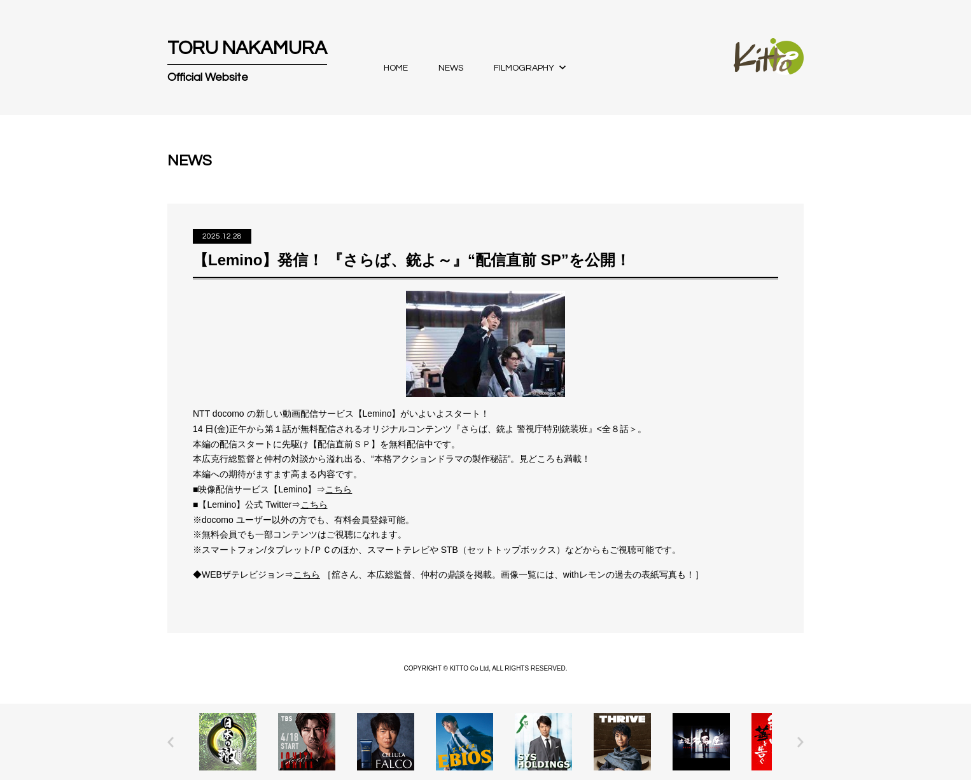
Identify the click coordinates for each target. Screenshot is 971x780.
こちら (338, 489)
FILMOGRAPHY (524, 68)
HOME (396, 68)
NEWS (450, 68)
